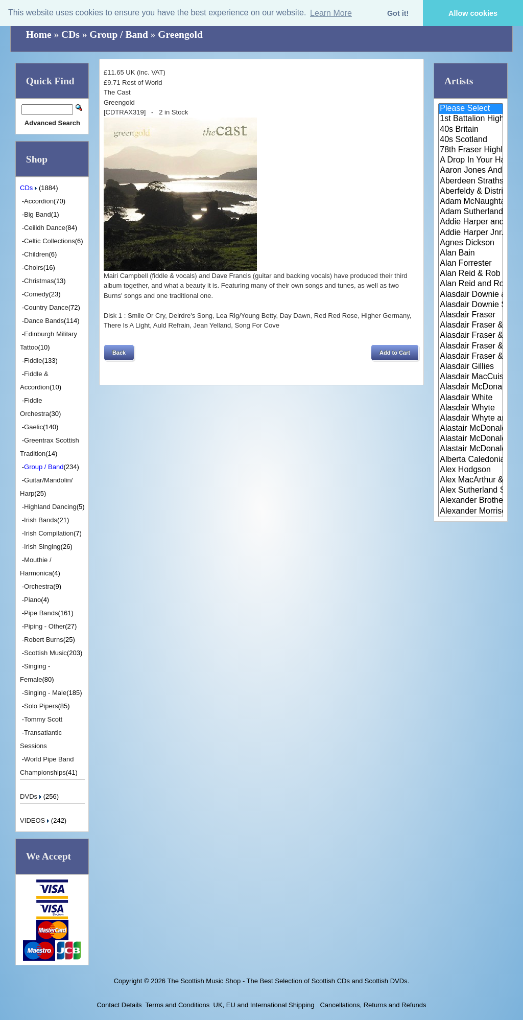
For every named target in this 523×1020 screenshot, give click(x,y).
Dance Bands (44, 320)
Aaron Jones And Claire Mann (471, 171)
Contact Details (119, 1005)
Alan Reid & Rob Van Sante (471, 274)
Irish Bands (40, 520)
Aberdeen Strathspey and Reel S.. (471, 181)
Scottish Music (45, 653)
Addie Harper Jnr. (471, 233)
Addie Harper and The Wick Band (471, 222)
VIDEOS (35, 820)
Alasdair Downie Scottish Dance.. (471, 305)
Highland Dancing (50, 507)
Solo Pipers (41, 706)
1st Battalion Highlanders (471, 119)
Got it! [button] (398, 13)
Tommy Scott (43, 719)
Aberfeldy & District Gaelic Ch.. (471, 192)
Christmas (39, 281)
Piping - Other (44, 626)
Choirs (33, 267)
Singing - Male (45, 693)
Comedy (36, 294)
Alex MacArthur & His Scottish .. (471, 480)
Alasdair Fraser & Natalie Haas (471, 346)
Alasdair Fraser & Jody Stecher (471, 325)
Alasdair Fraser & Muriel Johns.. (471, 336)
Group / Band (118, 34)
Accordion (39, 201)
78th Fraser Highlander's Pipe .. (471, 150)
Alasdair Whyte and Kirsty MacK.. (471, 418)
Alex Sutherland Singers (471, 490)
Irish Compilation (49, 533)
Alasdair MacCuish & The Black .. (471, 377)
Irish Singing (42, 546)
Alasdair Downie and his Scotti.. (471, 295)
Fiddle (33, 360)
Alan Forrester (471, 264)
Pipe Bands (41, 613)
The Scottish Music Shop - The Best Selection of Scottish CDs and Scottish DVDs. (288, 981)
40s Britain (471, 130)
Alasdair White (471, 398)
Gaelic (33, 427)
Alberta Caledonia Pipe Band (471, 460)
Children (36, 254)
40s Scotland (471, 140)
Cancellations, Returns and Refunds (372, 1005)
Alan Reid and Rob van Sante (471, 284)
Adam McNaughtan (471, 202)
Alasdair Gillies (471, 367)
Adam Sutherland (471, 212)
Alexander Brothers (471, 501)
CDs (70, 34)
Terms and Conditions (178, 1005)
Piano (32, 600)
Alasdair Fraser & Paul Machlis (471, 357)
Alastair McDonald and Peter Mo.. (471, 439)
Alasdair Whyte (471, 408)
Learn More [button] (331, 13)
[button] (119, 352)
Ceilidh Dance (44, 227)
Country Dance (46, 307)
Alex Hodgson (471, 470)
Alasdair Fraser (471, 315)
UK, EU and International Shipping (264, 1005)
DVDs (31, 796)
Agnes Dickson (471, 243)
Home (39, 34)
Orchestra (38, 586)
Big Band (37, 214)
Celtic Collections (49, 241)
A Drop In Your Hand (471, 160)
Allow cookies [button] (472, 13)
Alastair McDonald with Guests (471, 449)
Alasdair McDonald (471, 387)
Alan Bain (471, 253)
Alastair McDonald (471, 429)
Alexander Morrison (471, 511)
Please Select (471, 109)
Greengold (180, 34)
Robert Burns (43, 639)
